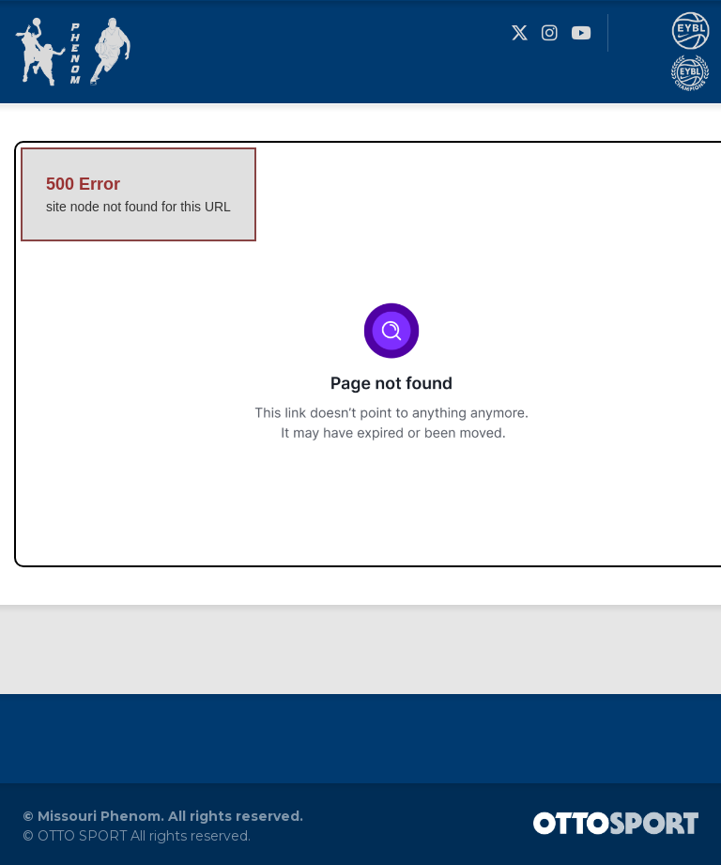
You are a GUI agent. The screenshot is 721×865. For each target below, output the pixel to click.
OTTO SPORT (82, 835)
